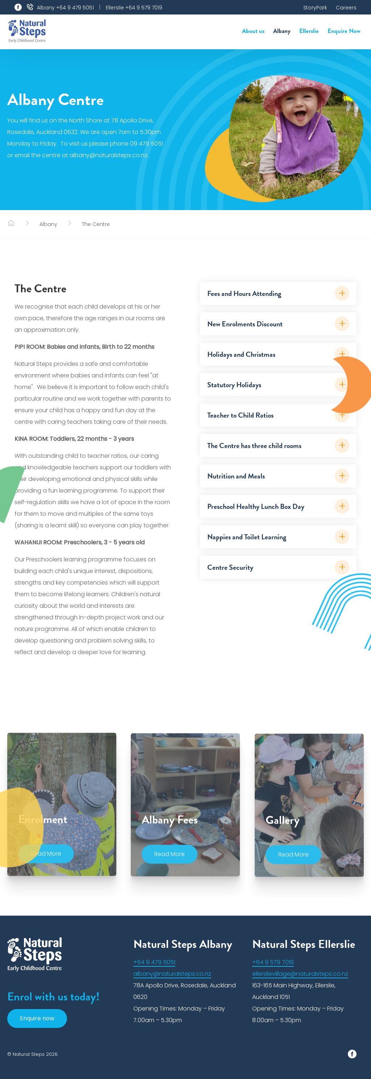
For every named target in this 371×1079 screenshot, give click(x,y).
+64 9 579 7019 (273, 962)
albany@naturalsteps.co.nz (172, 974)
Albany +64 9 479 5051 (65, 7)
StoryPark (315, 7)
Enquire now (37, 1018)
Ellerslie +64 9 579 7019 (134, 7)
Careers (346, 7)
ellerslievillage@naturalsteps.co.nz (300, 974)
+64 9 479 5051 (154, 962)
